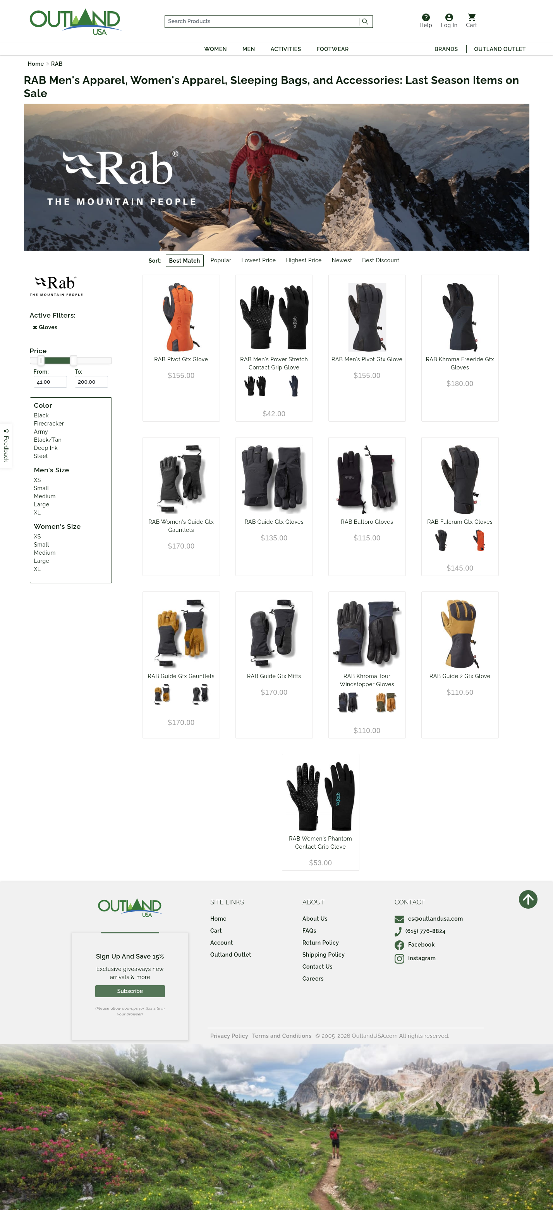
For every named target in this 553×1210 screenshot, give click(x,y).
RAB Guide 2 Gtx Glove (459, 676)
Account (221, 943)
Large (42, 504)
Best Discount (380, 260)
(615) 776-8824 (420, 931)
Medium (45, 496)
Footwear (333, 49)
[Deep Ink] (293, 386)
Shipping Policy (323, 955)
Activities (286, 49)
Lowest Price (258, 260)
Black (41, 415)
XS (37, 480)
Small (41, 488)
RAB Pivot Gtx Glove (181, 359)
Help (425, 21)
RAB (57, 64)
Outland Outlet (500, 49)
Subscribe (130, 991)
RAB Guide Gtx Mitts (274, 676)
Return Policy (320, 943)
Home (36, 64)
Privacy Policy (229, 1036)
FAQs (309, 931)
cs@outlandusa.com (429, 919)
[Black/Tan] (162, 694)
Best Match (184, 261)
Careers (313, 979)
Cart (471, 21)
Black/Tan (48, 440)
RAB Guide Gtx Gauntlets (181, 676)
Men (248, 49)
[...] (262, 22)
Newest (342, 260)
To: (78, 372)
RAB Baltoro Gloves (367, 522)
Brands (446, 49)
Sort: (155, 261)
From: (41, 372)
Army (41, 432)
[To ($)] (91, 382)
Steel (41, 456)
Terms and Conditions (282, 1036)
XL (37, 512)
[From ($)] (50, 382)
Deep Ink (46, 448)
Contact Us (317, 967)
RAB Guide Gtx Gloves (274, 522)
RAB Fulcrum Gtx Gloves (460, 522)
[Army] (386, 702)
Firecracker (49, 423)
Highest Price (303, 260)
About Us (315, 919)
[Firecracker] (479, 540)
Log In (449, 21)
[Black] (255, 386)
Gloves (45, 327)
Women (215, 49)
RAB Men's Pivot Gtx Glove (366, 359)
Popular (221, 260)
